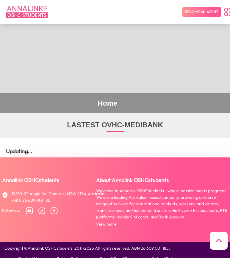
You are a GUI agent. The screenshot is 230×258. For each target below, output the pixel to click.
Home (108, 103)
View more (106, 224)
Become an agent (201, 12)
